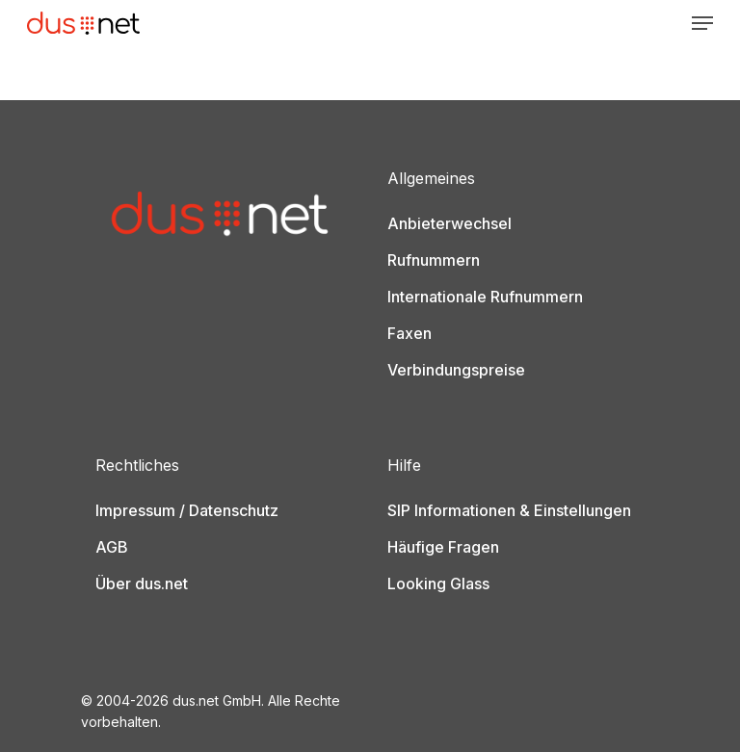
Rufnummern (433, 260)
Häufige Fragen (443, 547)
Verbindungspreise (456, 369)
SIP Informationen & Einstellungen (509, 510)
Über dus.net (141, 583)
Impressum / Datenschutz (186, 510)
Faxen (409, 333)
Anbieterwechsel (449, 223)
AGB (111, 547)
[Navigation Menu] (702, 23)
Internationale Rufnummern (485, 296)
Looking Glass (438, 583)
